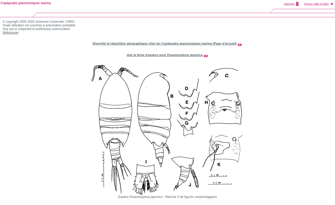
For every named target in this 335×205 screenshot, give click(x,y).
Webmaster (11, 32)
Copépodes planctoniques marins (26, 3)
